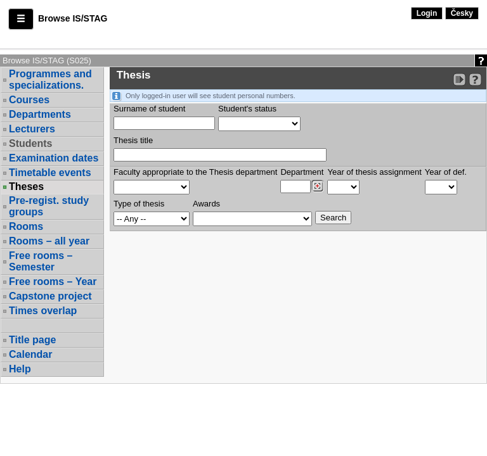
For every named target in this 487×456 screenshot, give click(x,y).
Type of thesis (139, 203)
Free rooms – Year (52, 281)
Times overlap (43, 310)
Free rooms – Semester (40, 261)
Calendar (30, 354)
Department (301, 172)
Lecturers (32, 129)
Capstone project (50, 296)
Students (30, 143)
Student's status (247, 108)
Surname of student (149, 108)
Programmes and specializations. (50, 79)
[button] (21, 19)
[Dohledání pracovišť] (317, 186)
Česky (462, 13)
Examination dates (53, 158)
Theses (26, 187)
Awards (206, 203)
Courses (29, 99)
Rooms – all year (49, 241)
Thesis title (133, 140)
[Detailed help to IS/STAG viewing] (475, 79)
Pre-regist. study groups (49, 206)
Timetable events (50, 172)
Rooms (26, 226)
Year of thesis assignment (374, 172)
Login (427, 13)
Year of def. (446, 172)
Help (20, 369)
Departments (40, 114)
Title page (32, 339)
